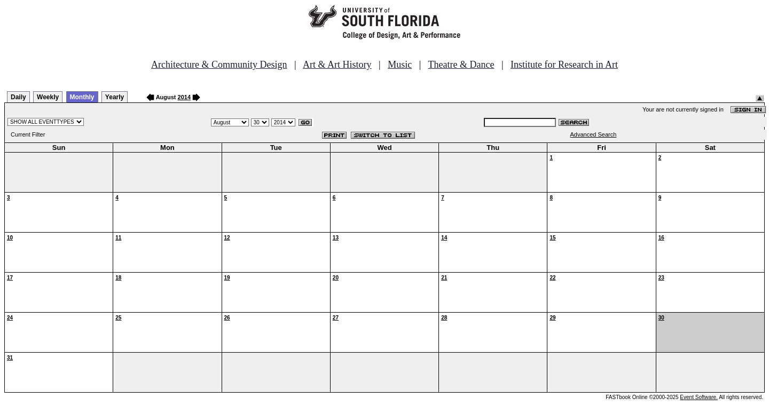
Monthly (82, 97)
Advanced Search (593, 134)
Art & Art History (337, 64)
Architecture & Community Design (219, 64)
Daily (18, 97)
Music (400, 64)
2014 (184, 97)
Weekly (48, 97)
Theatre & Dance (461, 64)
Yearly (114, 97)
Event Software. (699, 397)
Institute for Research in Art (564, 64)
